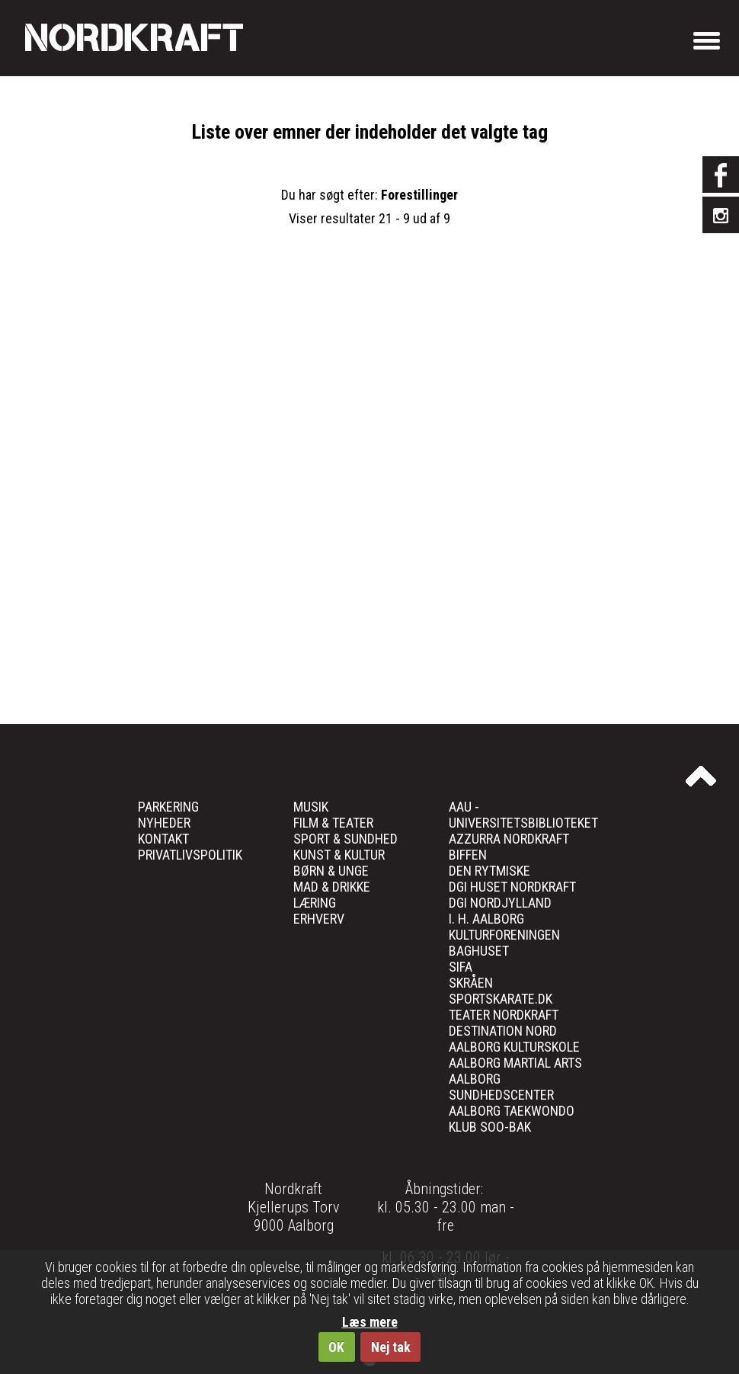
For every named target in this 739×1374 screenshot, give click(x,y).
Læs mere (370, 1322)
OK (336, 1347)
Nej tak (391, 1347)
